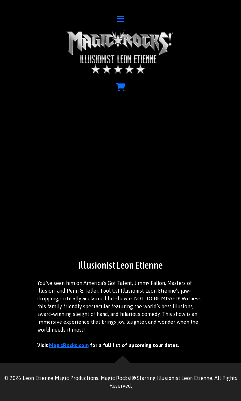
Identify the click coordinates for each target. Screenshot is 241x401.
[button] (120, 20)
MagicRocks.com (69, 345)
